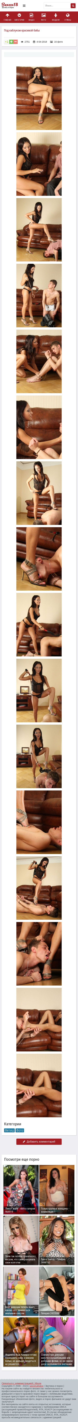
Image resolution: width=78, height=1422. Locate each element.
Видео (31, 17)
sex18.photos (36, 1386)
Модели (55, 17)
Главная (7, 17)
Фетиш (9, 1130)
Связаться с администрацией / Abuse (21, 1383)
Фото (43, 17)
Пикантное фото (11, 5)
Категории (19, 17)
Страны (67, 17)
